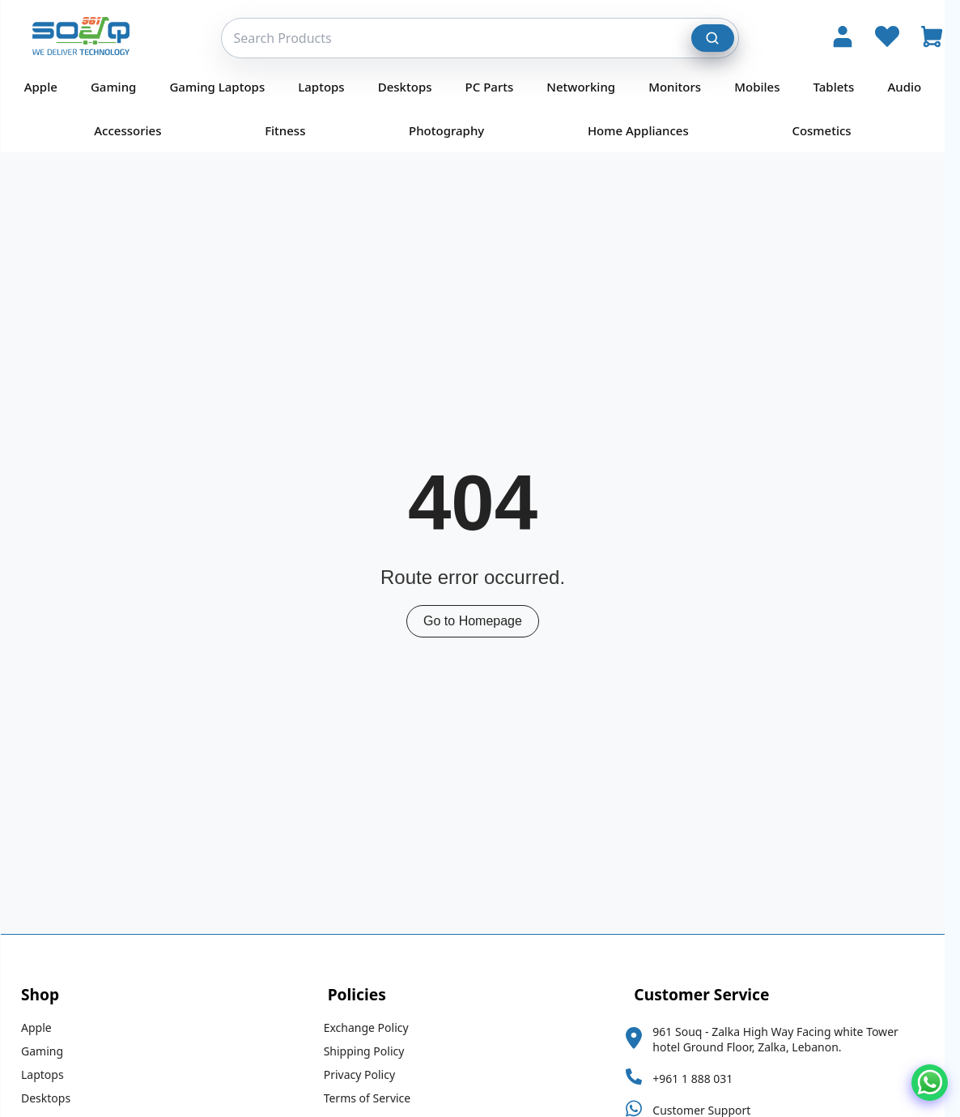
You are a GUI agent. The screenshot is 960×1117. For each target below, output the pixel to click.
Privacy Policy (366, 1074)
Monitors (682, 87)
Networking (588, 87)
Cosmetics (828, 130)
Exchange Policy (373, 1027)
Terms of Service (374, 1098)
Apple (48, 87)
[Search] (713, 38)
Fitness (292, 130)
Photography (453, 130)
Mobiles (764, 87)
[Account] (842, 38)
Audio (911, 87)
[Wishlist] (887, 38)
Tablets (841, 87)
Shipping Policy (371, 1051)
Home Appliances (645, 130)
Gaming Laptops (224, 87)
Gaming (120, 87)
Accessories (134, 130)
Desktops (412, 87)
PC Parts (497, 87)
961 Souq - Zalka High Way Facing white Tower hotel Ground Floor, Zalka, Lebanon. (782, 1039)
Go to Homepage (480, 621)
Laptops (328, 87)
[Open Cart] (932, 38)
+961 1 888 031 (700, 1078)
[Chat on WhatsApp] (929, 1082)
